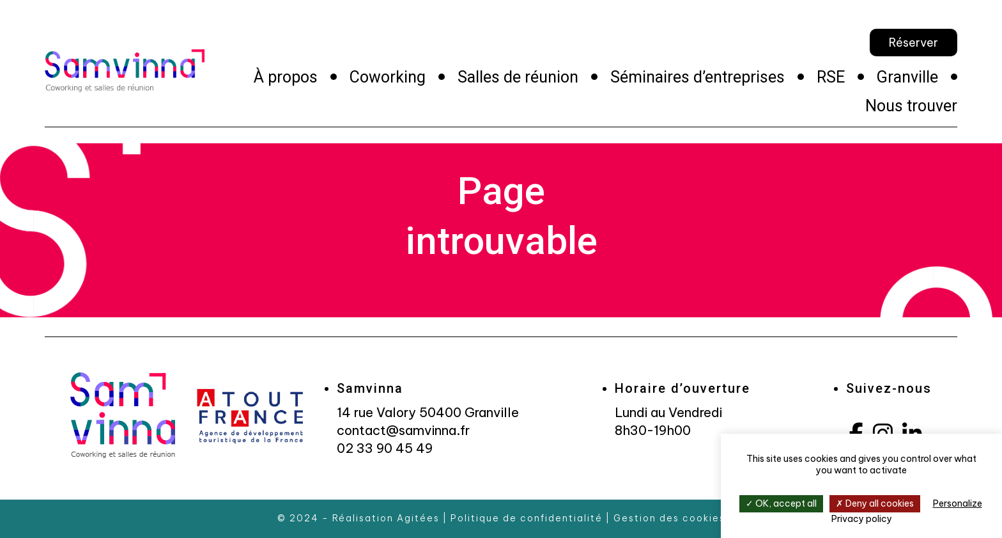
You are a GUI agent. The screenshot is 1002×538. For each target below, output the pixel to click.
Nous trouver (911, 106)
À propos (286, 77)
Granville (907, 77)
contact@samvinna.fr (403, 430)
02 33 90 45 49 (385, 448)
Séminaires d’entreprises (697, 77)
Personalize (957, 503)
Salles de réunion (518, 77)
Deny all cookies (875, 503)
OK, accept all (781, 503)
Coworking (388, 77)
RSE (831, 77)
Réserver (913, 42)
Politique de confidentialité (527, 518)
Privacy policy (861, 519)
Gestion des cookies (669, 518)
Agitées (418, 518)
